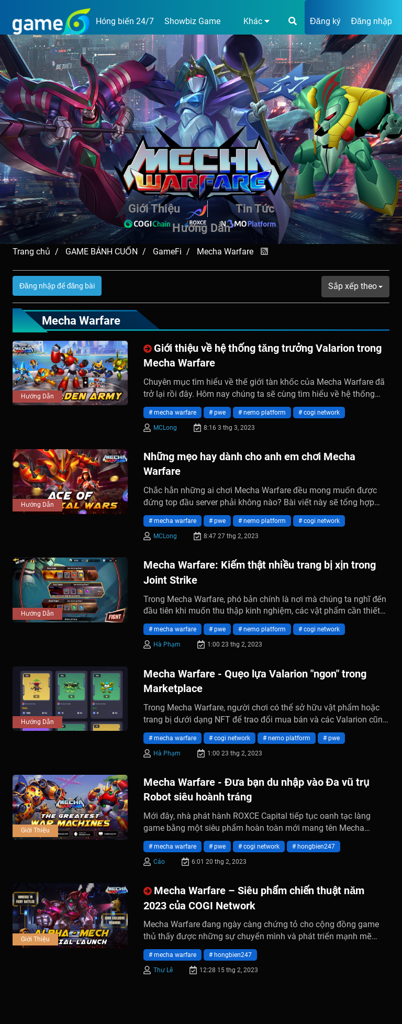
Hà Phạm (167, 644)
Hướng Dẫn (201, 228)
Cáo (159, 861)
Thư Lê (163, 970)
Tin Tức (255, 208)
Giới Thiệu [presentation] (35, 830)
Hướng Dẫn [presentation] (37, 396)
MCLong (165, 427)
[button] (250, 21)
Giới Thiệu (154, 208)
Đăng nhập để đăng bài (57, 286)
